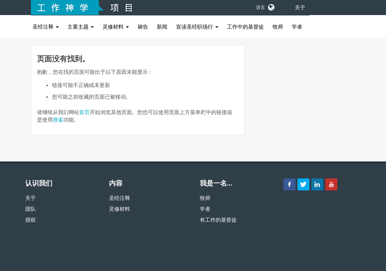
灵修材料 (116, 27)
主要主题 (80, 27)
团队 (30, 209)
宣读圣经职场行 (197, 27)
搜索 (58, 120)
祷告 (143, 27)
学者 (297, 27)
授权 (30, 220)
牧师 (278, 27)
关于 (300, 8)
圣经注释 (45, 27)
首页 (84, 112)
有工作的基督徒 (218, 220)
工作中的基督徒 (245, 27)
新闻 (162, 27)
